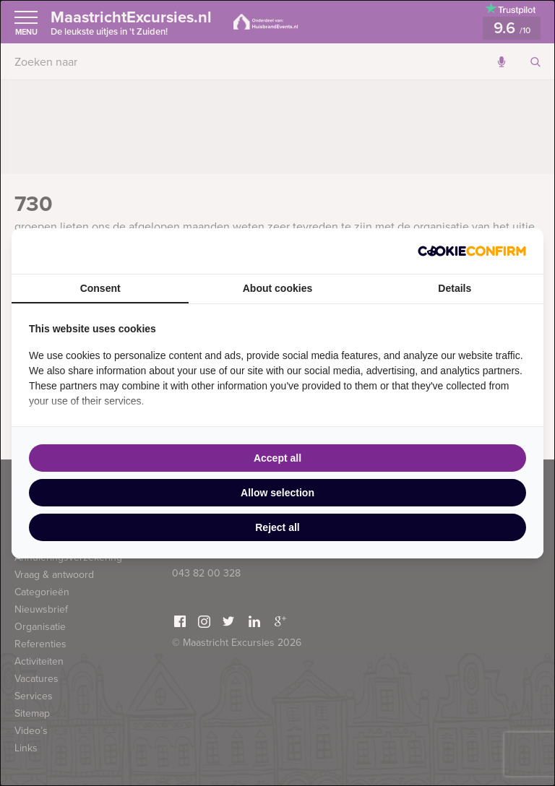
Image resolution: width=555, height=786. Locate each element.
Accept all (277, 458)
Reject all (277, 527)
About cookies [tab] (277, 288)
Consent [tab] (100, 288)
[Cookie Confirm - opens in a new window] (472, 251)
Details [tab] (454, 288)
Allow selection (277, 492)
